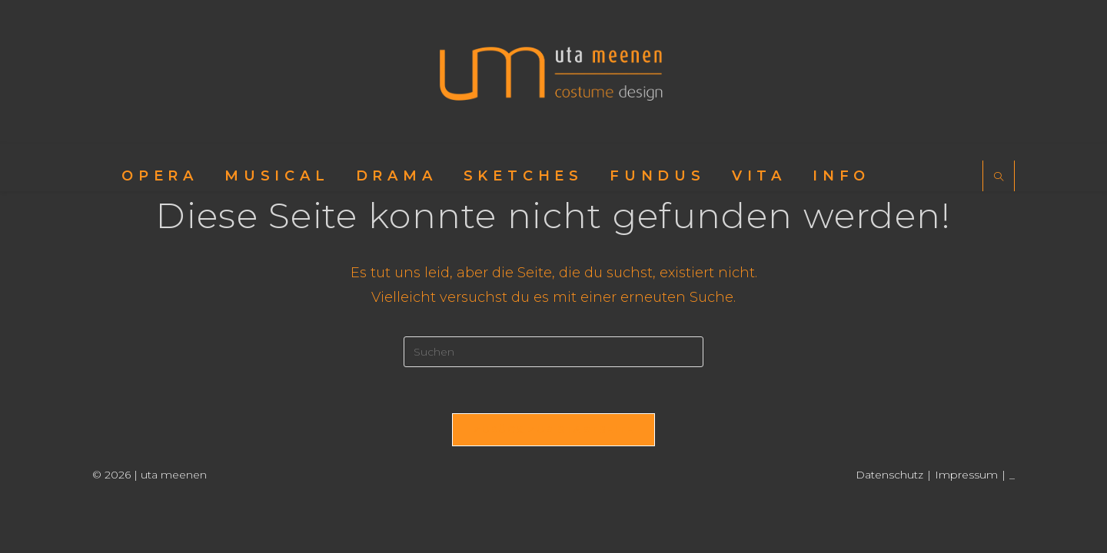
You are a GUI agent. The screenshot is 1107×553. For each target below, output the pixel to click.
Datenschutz (889, 475)
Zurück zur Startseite (553, 429)
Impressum (966, 475)
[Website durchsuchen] (998, 177)
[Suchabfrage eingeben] (553, 351)
